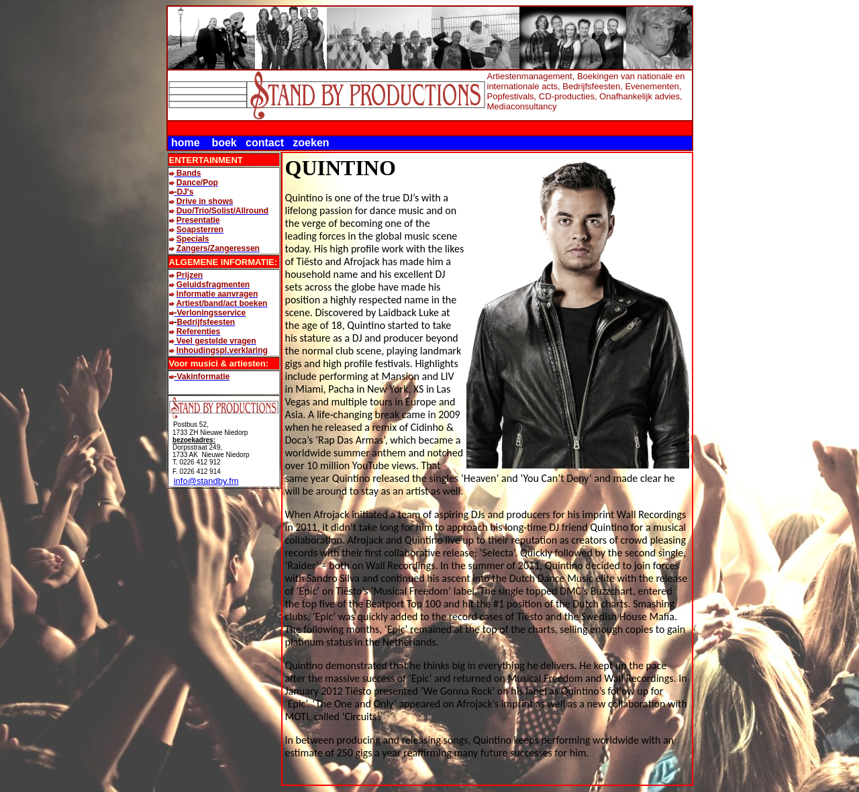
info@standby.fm (206, 481)
